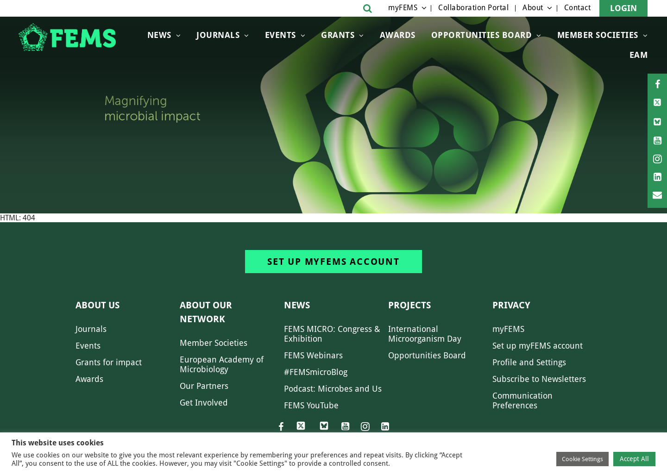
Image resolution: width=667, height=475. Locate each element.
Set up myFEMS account (333, 261)
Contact (577, 7)
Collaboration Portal (473, 7)
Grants (337, 35)
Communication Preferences (522, 400)
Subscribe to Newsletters (539, 379)
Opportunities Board (427, 355)
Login (623, 8)
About (532, 7)
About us (98, 305)
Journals (217, 35)
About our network (206, 312)
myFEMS (402, 7)
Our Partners (204, 386)
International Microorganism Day (424, 334)
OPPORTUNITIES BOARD (481, 35)
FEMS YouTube (311, 405)
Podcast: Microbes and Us (333, 389)
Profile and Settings (529, 362)
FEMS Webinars (313, 355)
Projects (409, 305)
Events (280, 35)
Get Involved (204, 402)
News (159, 35)
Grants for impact (109, 362)
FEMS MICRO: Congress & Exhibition (332, 334)
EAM (638, 55)
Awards (397, 35)
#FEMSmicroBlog (315, 372)
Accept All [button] (634, 458)
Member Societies (597, 35)
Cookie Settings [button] (582, 459)
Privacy (511, 305)
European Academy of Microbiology (222, 364)
